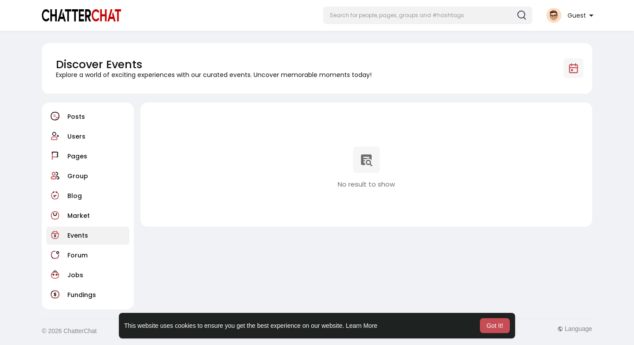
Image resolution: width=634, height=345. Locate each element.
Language (574, 329)
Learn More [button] (362, 325)
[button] (427, 15)
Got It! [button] (495, 325)
